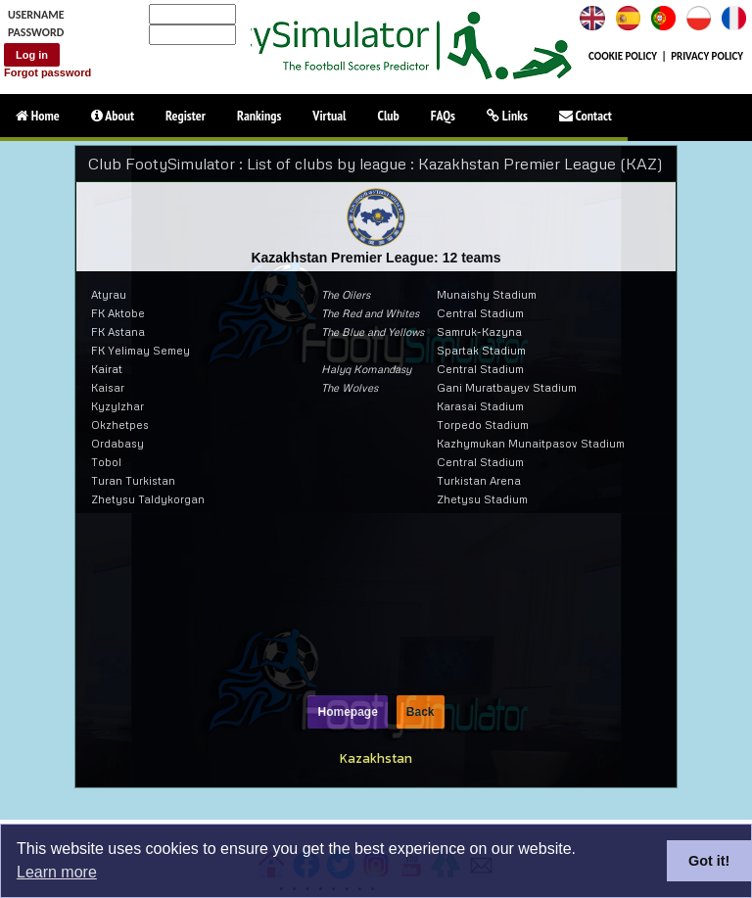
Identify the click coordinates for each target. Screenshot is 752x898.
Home (38, 115)
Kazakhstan (376, 758)
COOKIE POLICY (622, 56)
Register (185, 115)
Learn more (57, 872)
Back (420, 712)
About (112, 115)
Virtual (329, 115)
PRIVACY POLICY (707, 56)
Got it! (708, 861)
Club (389, 115)
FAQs (443, 115)
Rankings (259, 115)
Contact (585, 115)
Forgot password (47, 72)
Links (507, 115)
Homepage (347, 712)
